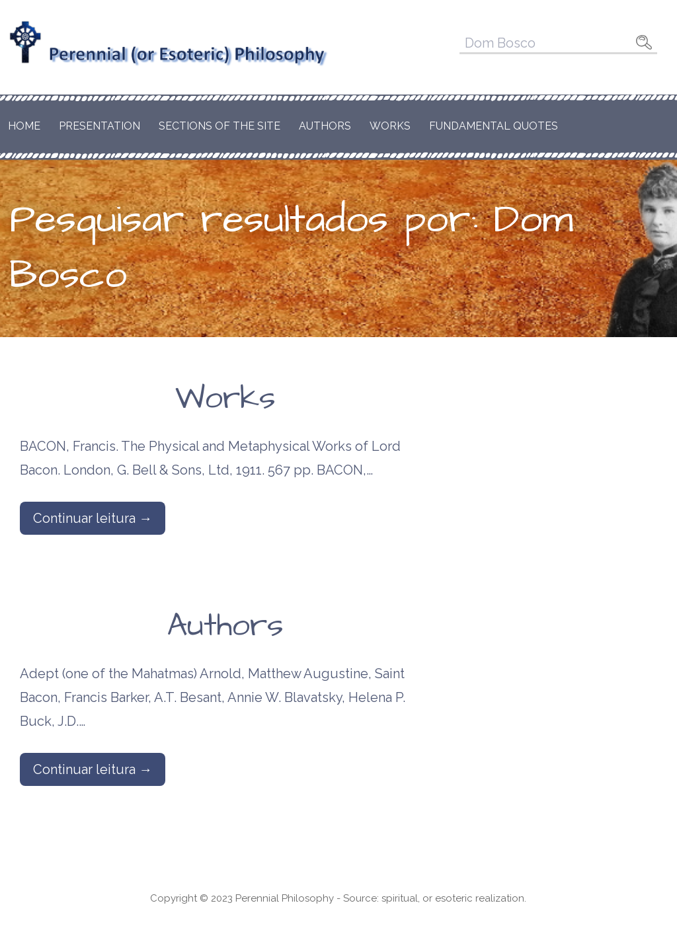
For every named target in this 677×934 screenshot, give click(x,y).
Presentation (99, 126)
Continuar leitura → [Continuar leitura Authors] (92, 769)
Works (390, 126)
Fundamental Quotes (493, 126)
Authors (325, 126)
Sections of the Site (219, 126)
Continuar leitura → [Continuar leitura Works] (92, 518)
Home (24, 126)
